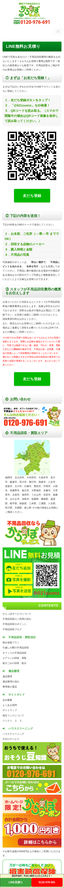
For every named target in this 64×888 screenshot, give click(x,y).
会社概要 (7, 700)
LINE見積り (16, 882)
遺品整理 (7, 676)
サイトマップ (10, 710)
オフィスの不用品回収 (14, 652)
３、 (21, 720)
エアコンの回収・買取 (14, 658)
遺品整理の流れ (11, 681)
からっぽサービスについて (17, 613)
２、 (17, 720)
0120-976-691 (47, 882)
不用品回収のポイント (14, 624)
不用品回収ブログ (12, 629)
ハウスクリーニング (13, 734)
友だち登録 (32, 196)
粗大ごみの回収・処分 (14, 663)
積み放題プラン (11, 642)
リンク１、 (9, 720)
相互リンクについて (13, 715)
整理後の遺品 (10, 686)
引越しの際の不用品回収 (16, 647)
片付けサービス (11, 739)
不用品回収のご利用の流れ (17, 619)
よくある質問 (10, 705)
